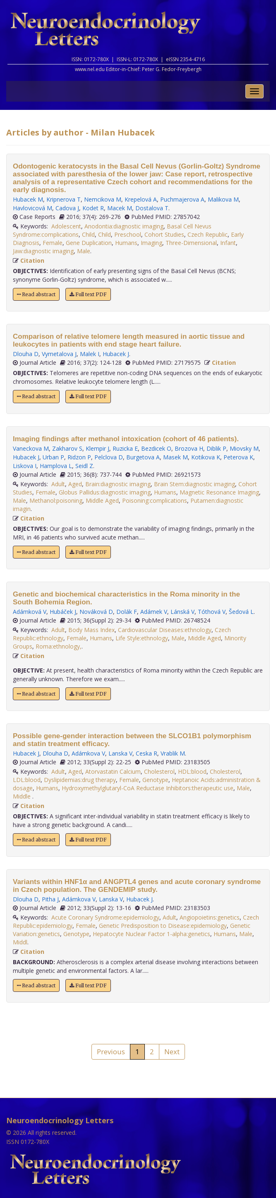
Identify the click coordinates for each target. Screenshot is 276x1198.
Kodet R (93, 208)
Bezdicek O (156, 448)
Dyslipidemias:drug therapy (80, 780)
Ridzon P (79, 457)
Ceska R (146, 753)
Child (88, 234)
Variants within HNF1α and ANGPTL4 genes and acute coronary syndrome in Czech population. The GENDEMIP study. (137, 886)
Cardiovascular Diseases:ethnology (164, 630)
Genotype (155, 780)
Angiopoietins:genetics (210, 917)
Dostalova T (151, 208)
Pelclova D (108, 457)
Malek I (89, 354)
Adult (58, 484)
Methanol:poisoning (55, 500)
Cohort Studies (164, 234)
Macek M (119, 208)
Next (172, 1051)
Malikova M (223, 199)
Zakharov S (67, 448)
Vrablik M (173, 753)
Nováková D (96, 612)
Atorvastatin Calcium (113, 771)
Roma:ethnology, (59, 646)
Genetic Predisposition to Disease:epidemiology (163, 925)
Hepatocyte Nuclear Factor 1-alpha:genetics (151, 934)
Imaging (151, 243)
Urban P (53, 457)
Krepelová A (141, 199)
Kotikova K (205, 457)
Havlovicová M (32, 208)
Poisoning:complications (154, 500)
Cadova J (67, 208)
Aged (75, 484)
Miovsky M (244, 448)
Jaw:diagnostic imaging (43, 251)
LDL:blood (27, 780)
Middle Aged (102, 500)
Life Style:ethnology (141, 638)
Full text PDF (88, 294)
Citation (32, 260)
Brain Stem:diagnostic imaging (194, 484)
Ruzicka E (125, 448)
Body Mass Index (91, 630)
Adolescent (66, 226)
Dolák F (126, 612)
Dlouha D (25, 354)
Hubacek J (116, 354)
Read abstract (36, 294)
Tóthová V (212, 612)
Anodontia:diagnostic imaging (123, 226)
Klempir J (97, 448)
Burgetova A (143, 457)
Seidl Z (84, 466)
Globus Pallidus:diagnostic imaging (105, 492)
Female (52, 243)
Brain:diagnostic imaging (118, 484)
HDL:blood (192, 771)
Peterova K (238, 457)
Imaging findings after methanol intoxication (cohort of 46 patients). (126, 439)
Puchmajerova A (182, 199)
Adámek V (153, 612)
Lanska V (120, 753)
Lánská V (182, 612)
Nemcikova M (102, 199)
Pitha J (50, 899)
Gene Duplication (89, 243)
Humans (126, 243)
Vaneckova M (31, 448)
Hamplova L (56, 466)
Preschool (127, 234)
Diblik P (216, 448)
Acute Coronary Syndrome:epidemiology (105, 917)
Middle (22, 796)
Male (83, 251)
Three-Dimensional (191, 243)
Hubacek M (28, 199)
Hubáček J (63, 612)
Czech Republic (207, 234)
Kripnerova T (63, 199)
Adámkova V (88, 753)
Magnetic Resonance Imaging (219, 492)
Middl (20, 942)
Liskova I (24, 466)
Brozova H (189, 448)
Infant (228, 243)
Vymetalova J (59, 354)
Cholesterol (159, 771)
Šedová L (241, 612)
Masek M (175, 457)
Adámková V (29, 612)
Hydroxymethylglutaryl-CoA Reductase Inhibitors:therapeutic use (147, 788)
